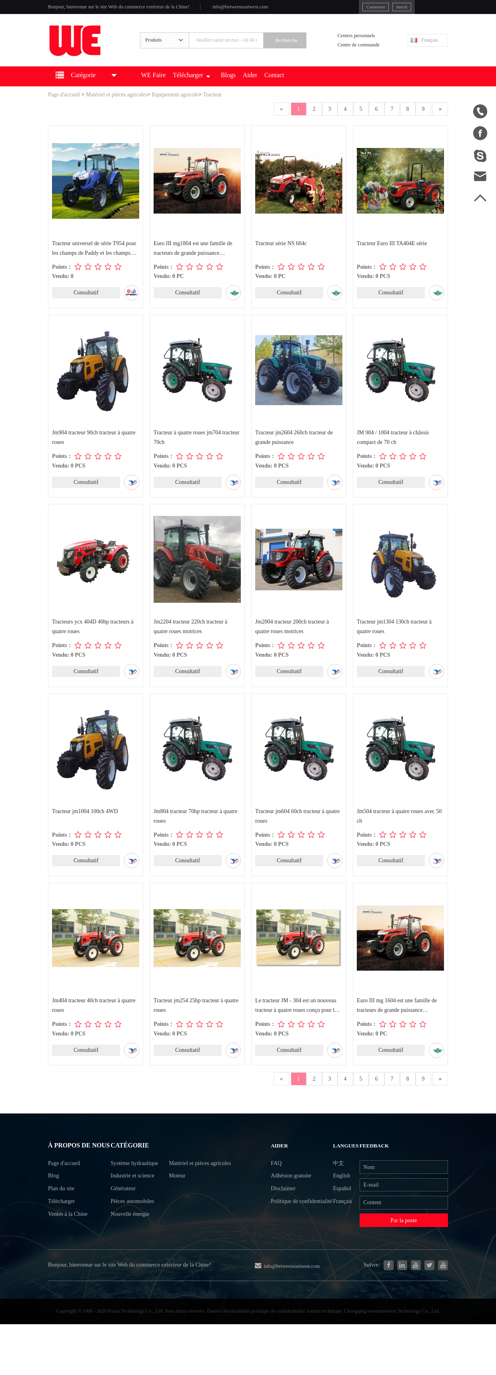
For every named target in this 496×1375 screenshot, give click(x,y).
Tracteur (212, 105)
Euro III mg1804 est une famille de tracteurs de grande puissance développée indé (193, 259)
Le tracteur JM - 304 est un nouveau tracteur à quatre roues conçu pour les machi (298, 1020)
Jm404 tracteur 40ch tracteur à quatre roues (94, 1019)
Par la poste (404, 1250)
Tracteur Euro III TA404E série (392, 253)
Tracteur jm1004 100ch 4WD (85, 824)
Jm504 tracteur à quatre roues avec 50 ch (399, 829)
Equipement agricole (175, 105)
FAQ (275, 1186)
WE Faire (167, 86)
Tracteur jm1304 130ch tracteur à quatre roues (394, 639)
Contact (303, 86)
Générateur (124, 1215)
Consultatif (86, 303)
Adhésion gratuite (292, 1200)
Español (340, 1214)
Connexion (341, 7)
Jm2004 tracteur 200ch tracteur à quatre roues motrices (292, 639)
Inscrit (371, 7)
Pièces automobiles (134, 1229)
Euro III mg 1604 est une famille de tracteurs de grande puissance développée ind (397, 1020)
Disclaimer (283, 1214)
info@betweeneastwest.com (266, 9)
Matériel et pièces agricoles (117, 105)
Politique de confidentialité (287, 1236)
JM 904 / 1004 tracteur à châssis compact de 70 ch (393, 448)
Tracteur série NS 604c (281, 253)
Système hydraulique (137, 1186)
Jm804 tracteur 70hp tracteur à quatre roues (196, 829)
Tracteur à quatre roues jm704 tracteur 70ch (197, 448)
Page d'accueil (64, 105)
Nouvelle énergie (131, 1244)
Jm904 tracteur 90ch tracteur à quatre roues (94, 448)
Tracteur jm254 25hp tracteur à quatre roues (196, 1019)
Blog (54, 1211)
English (340, 1200)
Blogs (251, 86)
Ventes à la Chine (70, 1254)
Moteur (185, 1200)
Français (424, 47)
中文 (336, 1186)
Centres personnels (359, 41)
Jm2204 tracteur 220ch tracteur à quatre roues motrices (191, 639)
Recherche (297, 47)
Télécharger (210, 86)
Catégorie (131, 1167)
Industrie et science (134, 1200)
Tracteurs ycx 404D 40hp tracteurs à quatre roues (93, 639)
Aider (276, 86)
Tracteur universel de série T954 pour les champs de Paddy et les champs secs (94, 259)
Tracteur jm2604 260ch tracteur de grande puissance (294, 448)
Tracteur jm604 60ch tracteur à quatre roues (298, 829)
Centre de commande (362, 52)
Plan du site (63, 1226)
